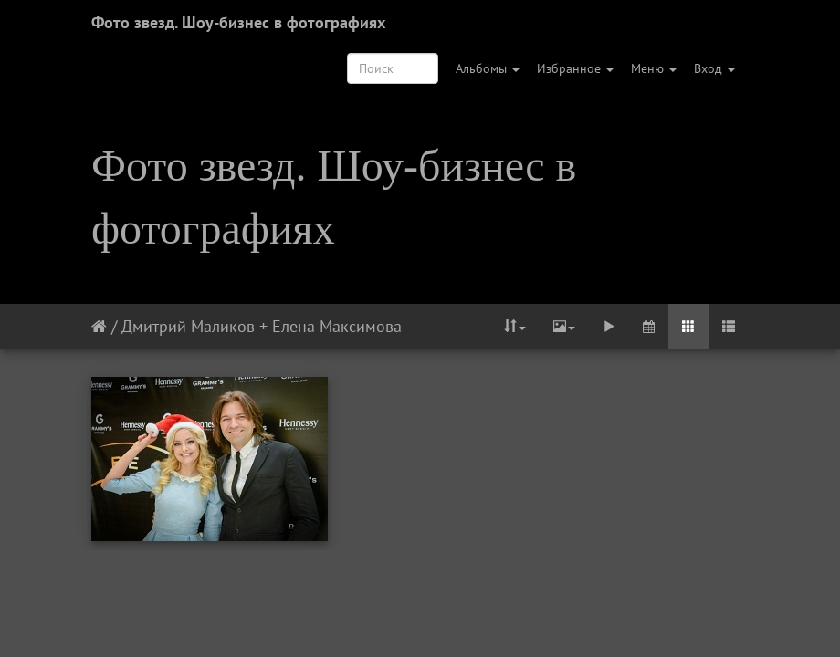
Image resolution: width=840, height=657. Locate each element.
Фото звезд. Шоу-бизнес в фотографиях (238, 22)
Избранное (575, 68)
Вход (714, 68)
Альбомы (488, 68)
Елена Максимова (337, 326)
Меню (654, 68)
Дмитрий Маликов (188, 326)
